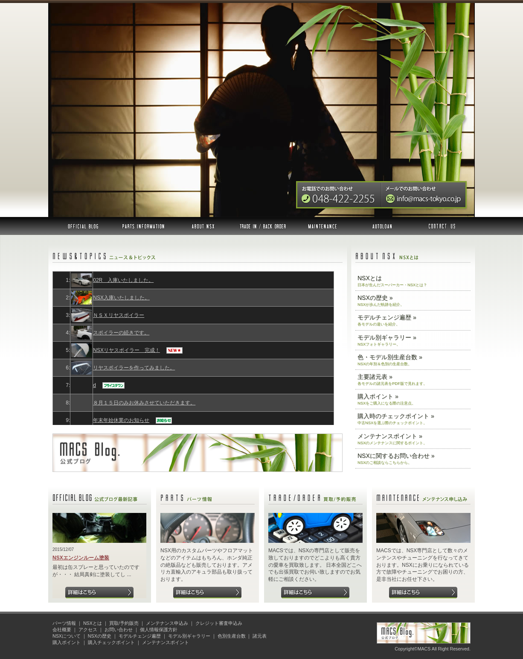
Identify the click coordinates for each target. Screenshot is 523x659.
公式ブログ (82, 226)
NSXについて (66, 635)
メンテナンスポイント (165, 642)
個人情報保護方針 (158, 629)
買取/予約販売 (124, 623)
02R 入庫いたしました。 (123, 280)
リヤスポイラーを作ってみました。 (134, 368)
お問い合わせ (441, 226)
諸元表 (260, 635)
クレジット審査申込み (218, 623)
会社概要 (61, 629)
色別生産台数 (232, 635)
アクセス (87, 629)
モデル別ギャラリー (189, 635)
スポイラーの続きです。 (121, 333)
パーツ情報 (143, 226)
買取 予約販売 (263, 226)
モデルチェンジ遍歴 (140, 635)
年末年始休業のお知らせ (121, 420)
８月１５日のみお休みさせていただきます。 (144, 403)
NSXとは (203, 226)
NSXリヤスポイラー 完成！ (126, 350)
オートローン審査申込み (382, 226)
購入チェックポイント (111, 642)
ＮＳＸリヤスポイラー (118, 315)
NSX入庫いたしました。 (121, 298)
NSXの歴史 (99, 635)
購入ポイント (66, 642)
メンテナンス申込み (322, 226)
